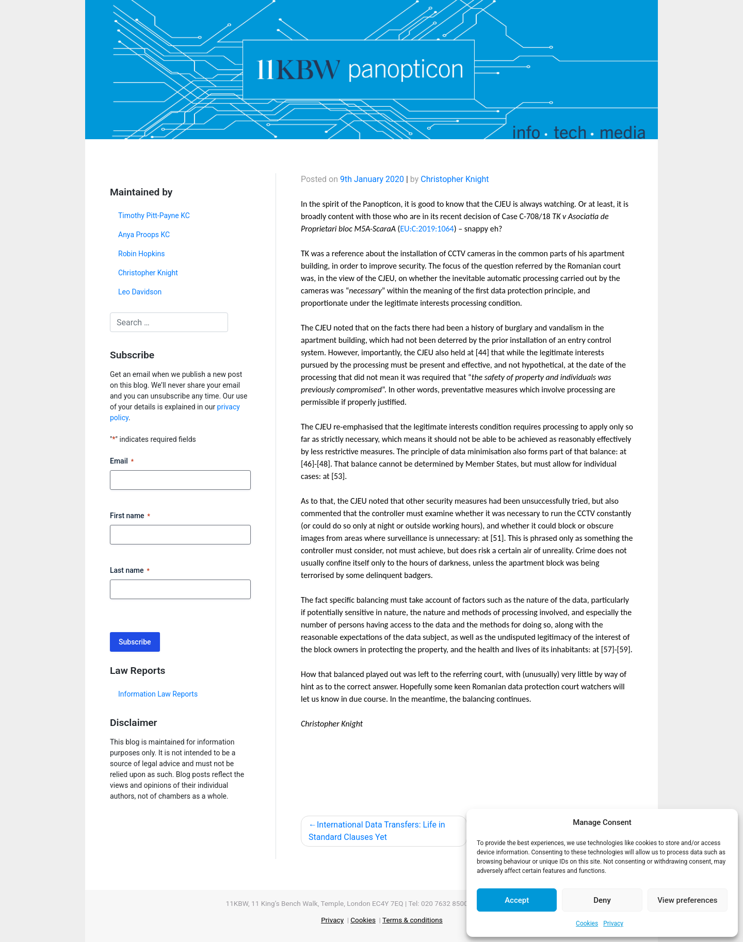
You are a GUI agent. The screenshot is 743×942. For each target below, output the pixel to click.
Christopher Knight (148, 273)
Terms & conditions (412, 920)
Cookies (587, 923)
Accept (517, 900)
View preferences (687, 900)
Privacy (613, 923)
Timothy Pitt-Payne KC (154, 215)
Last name (130, 570)
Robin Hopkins (141, 254)
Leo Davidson (139, 292)
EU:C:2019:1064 (427, 229)
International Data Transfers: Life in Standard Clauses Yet (377, 831)
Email (122, 461)
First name (130, 516)
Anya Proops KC (144, 234)
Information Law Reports (158, 694)
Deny (602, 900)
